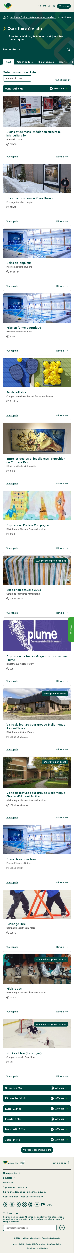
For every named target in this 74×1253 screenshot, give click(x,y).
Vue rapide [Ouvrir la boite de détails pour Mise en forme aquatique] (12, 350)
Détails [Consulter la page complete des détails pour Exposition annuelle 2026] (62, 612)
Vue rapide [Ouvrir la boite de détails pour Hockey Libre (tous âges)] (12, 1076)
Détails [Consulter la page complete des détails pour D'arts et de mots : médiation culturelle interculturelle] (62, 156)
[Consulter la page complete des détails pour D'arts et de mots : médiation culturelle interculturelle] (37, 139)
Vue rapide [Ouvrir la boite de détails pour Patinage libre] (12, 947)
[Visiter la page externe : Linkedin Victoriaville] (30, 1205)
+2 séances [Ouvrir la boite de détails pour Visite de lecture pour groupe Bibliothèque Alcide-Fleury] (22, 737)
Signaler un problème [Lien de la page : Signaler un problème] (17, 1187)
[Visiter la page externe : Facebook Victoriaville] (5, 1205)
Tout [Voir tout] (8, 62)
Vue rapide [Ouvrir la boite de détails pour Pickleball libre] (12, 415)
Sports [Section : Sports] (63, 62)
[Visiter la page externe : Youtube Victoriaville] (37, 1205)
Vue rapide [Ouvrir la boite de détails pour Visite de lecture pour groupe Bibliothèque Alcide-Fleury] (12, 749)
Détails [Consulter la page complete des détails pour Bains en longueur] (62, 286)
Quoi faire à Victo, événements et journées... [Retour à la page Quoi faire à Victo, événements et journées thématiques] (33, 17)
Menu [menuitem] (64, 6)
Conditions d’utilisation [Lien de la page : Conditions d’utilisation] (37, 1248)
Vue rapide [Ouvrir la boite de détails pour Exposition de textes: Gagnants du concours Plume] (12, 681)
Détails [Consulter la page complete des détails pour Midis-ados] (62, 1011)
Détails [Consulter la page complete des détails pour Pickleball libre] (62, 415)
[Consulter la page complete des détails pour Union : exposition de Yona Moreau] (37, 203)
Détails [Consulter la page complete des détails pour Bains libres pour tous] (62, 882)
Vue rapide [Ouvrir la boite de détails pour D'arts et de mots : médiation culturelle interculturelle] (12, 156)
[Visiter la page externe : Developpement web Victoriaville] (49, 1205)
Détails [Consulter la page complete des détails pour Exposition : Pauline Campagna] (62, 548)
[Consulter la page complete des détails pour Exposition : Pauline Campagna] (37, 530)
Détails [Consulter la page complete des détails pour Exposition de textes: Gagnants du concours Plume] (62, 681)
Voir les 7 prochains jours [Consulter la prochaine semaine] (37, 1149)
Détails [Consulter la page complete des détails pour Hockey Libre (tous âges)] (62, 1076)
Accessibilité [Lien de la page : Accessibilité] (18, 1244)
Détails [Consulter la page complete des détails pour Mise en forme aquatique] (62, 350)
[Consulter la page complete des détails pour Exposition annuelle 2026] (37, 595)
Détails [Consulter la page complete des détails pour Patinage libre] (62, 947)
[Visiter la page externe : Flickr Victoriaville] (43, 1205)
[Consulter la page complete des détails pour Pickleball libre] (37, 398)
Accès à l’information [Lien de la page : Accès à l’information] (35, 1244)
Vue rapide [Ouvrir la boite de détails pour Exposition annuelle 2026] (12, 612)
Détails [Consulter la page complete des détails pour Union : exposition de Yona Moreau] (62, 221)
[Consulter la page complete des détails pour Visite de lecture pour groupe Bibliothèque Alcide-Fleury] (37, 732)
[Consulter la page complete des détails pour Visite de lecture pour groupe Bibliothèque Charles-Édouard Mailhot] (37, 800)
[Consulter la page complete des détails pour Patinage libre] (37, 929)
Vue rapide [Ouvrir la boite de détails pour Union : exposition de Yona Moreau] (12, 221)
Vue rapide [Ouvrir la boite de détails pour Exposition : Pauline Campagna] (12, 548)
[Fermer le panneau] (71, 629)
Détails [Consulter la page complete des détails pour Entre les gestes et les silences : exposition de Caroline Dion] (62, 483)
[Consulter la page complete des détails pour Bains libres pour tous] (37, 864)
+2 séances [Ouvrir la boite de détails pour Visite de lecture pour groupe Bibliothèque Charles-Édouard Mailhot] (22, 805)
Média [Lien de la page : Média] (8, 1182)
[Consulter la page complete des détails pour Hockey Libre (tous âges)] (37, 1058)
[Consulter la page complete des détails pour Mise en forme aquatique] (37, 333)
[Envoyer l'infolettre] (62, 1228)
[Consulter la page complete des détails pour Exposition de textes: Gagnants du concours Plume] (37, 664)
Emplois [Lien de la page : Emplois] (9, 1177)
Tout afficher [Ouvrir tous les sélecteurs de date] (62, 80)
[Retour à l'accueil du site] (5, 17)
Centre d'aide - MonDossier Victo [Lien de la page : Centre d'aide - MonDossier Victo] (23, 1196)
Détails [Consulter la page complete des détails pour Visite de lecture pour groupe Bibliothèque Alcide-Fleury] (62, 749)
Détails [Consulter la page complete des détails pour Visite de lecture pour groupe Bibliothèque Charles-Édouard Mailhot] (62, 817)
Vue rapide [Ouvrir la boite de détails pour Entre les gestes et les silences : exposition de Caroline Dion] (12, 483)
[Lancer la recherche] (68, 50)
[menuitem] (7, 6)
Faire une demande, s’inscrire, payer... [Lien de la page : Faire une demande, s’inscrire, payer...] (26, 1192)
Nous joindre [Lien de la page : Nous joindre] (12, 1173)
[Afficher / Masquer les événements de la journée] (61, 89)
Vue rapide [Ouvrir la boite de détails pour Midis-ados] (12, 1011)
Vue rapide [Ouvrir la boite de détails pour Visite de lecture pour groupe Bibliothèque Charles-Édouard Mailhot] (12, 817)
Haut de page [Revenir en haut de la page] (60, 1162)
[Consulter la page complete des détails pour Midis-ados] (37, 994)
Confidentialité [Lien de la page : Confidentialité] (54, 1244)
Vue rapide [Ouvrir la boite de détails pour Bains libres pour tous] (12, 882)
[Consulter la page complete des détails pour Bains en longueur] (37, 268)
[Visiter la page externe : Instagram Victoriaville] (24, 1205)
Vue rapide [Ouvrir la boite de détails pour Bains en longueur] (12, 286)
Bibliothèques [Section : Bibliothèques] (46, 62)
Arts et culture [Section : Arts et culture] (25, 62)
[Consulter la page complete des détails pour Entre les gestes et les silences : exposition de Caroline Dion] (37, 466)
